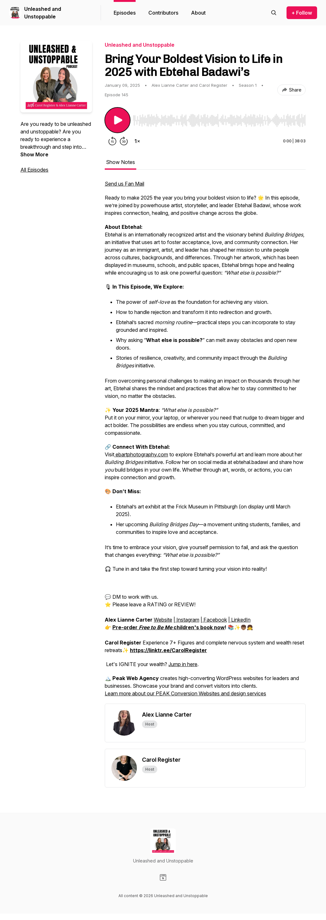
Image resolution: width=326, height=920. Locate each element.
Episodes (125, 13)
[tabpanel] (205, 442)
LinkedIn (240, 620)
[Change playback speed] (137, 141)
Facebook (214, 620)
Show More (34, 154)
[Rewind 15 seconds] (112, 141)
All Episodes (34, 170)
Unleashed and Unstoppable (42, 13)
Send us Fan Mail (124, 184)
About (198, 13)
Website (163, 620)
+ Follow (302, 13)
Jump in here (182, 664)
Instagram (187, 620)
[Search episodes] (273, 13)
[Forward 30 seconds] (123, 141)
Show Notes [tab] (120, 162)
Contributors (163, 13)
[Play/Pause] (117, 120)
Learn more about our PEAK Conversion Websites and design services (185, 693)
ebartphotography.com (141, 454)
